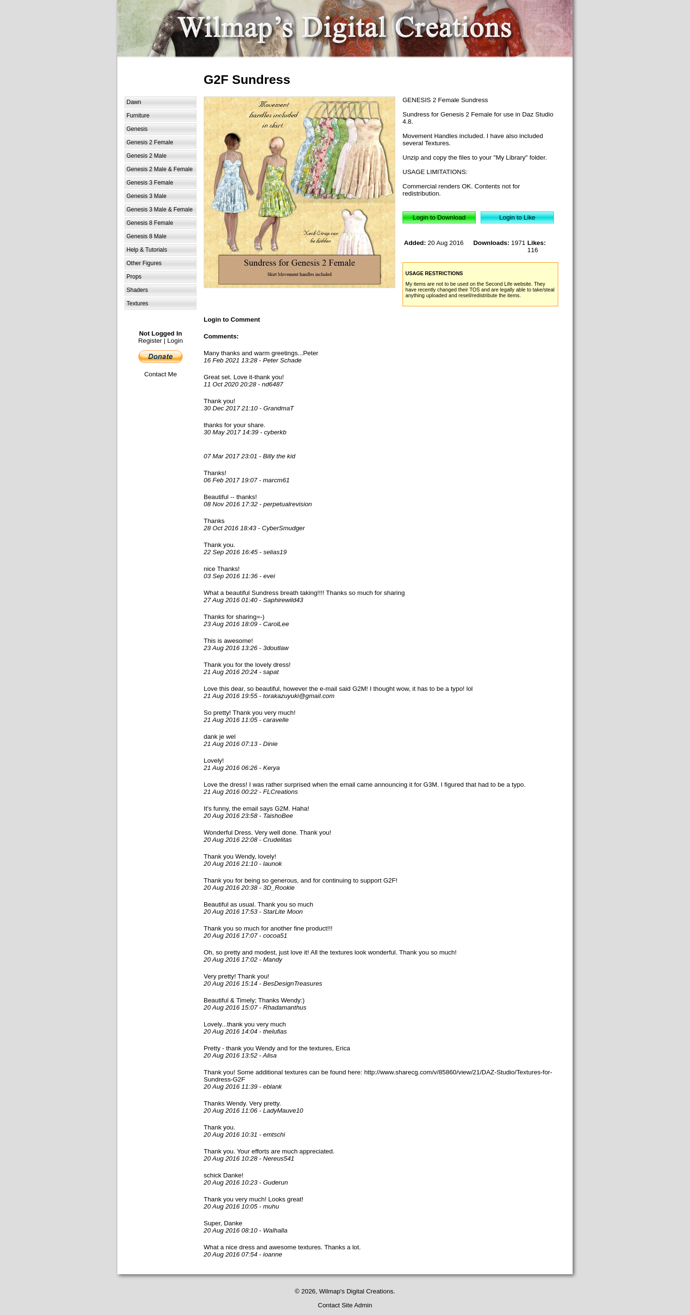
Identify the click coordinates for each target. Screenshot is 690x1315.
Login (175, 340)
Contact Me (160, 374)
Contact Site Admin (345, 1305)
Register (150, 340)
